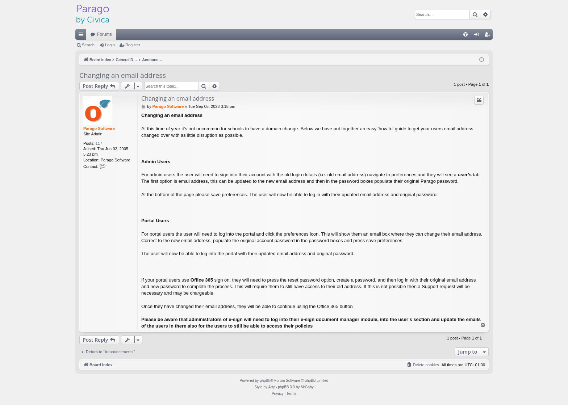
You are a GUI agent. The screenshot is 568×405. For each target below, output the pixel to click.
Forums (104, 34)
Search (88, 45)
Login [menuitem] (478, 36)
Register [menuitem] (489, 36)
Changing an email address (122, 75)
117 (99, 143)
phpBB (265, 381)
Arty (271, 387)
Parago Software (99, 128)
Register (132, 45)
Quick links (82, 36)
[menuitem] (465, 34)
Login (110, 45)
